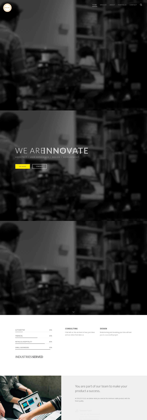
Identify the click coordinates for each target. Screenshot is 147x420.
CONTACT (39, 166)
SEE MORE (22, 166)
